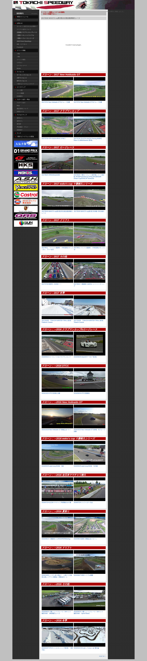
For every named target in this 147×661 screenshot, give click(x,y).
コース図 (20, 90)
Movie (19, 68)
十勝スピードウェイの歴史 (25, 136)
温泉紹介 (20, 130)
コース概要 (20, 93)
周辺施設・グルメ (22, 127)
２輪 (18, 56)
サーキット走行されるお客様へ (27, 26)
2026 (18, 20)
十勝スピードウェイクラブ (25, 84)
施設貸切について (22, 108)
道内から (20, 118)
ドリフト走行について (24, 29)
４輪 (18, 53)
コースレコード (22, 65)
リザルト (20, 62)
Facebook (20, 47)
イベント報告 (21, 59)
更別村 (19, 124)
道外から (20, 121)
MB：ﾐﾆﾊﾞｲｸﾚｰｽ (22, 44)
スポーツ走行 (21, 102)
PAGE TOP (102, 656)
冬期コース (20, 111)
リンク (19, 133)
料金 (18, 105)
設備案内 (20, 96)
